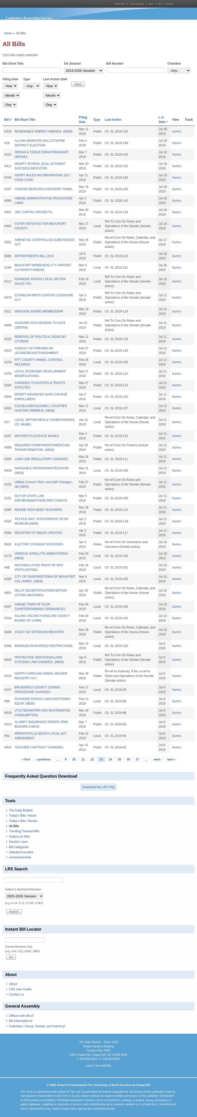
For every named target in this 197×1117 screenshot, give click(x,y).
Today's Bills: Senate (23, 821)
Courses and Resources (137, 4)
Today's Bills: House (22, 815)
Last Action (113, 119)
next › (157, 759)
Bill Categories (19, 847)
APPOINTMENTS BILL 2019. (35, 256)
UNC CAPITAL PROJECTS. (34, 212)
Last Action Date (55, 79)
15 (119, 759)
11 (83, 759)
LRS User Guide (20, 989)
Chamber (174, 63)
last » (171, 759)
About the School (119, 4)
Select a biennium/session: (23, 889)
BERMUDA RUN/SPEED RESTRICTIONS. (44, 646)
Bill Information (20, 1021)
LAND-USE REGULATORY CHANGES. (42, 459)
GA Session (72, 63)
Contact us (16, 994)
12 (92, 759)
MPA (159, 4)
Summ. (177, 131)
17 (137, 759)
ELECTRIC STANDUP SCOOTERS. (39, 544)
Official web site (21, 1016)
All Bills (14, 826)
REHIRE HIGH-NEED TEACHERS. (39, 510)
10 (74, 759)
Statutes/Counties (21, 852)
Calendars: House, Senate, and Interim (37, 1026)
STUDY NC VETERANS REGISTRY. (40, 632)
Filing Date (10, 79)
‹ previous (43, 759)
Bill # (8, 119)
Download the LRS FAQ (98, 787)
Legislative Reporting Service (29, 18)
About (13, 984)
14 (110, 759)
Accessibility (103, 1065)
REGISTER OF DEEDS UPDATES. (39, 533)
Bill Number (114, 63)
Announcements (20, 857)
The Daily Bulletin (21, 810)
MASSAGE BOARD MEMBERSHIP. (39, 311)
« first (26, 759)
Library (151, 4)
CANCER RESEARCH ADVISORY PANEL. (44, 189)
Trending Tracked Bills (24, 831)
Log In (90, 1065)
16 (128, 759)
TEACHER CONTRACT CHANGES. (39, 747)
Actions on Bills (19, 836)
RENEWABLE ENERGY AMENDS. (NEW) (43, 131)
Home (8, 33)
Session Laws (18, 842)
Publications (169, 4)
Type (26, 79)
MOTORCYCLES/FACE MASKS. (37, 436)
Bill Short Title (13, 63)
